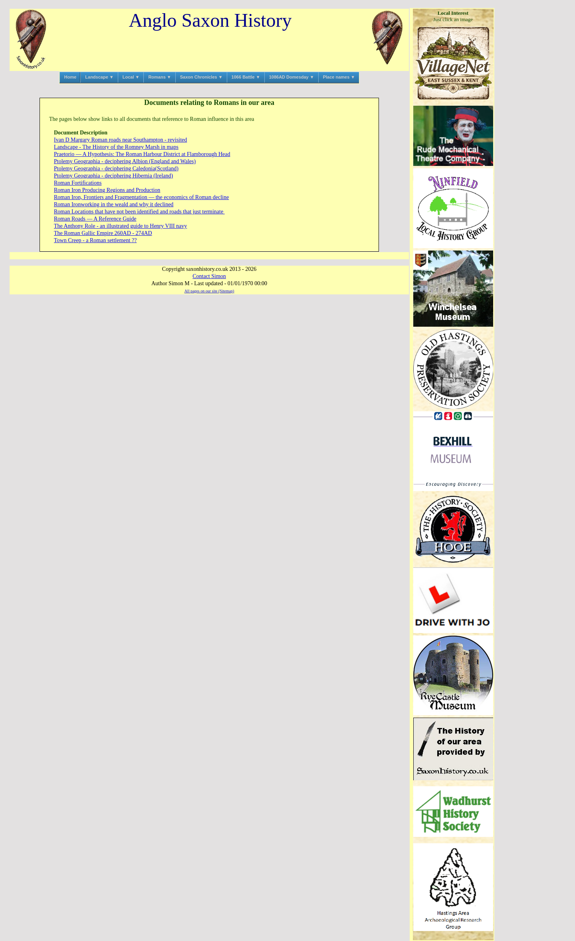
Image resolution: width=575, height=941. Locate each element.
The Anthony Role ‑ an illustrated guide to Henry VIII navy (120, 226)
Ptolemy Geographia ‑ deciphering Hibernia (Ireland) (113, 176)
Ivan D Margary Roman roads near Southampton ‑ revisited (120, 140)
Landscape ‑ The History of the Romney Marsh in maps (116, 147)
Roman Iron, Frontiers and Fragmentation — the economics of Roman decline (141, 197)
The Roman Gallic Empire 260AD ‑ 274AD (103, 233)
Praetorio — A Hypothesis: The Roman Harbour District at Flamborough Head (142, 154)
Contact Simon (209, 276)
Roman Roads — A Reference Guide (95, 219)
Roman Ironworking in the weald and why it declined (113, 204)
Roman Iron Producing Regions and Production (107, 190)
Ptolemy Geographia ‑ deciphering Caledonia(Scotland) (116, 169)
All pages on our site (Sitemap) (209, 291)
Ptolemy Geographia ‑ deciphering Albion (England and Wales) (125, 161)
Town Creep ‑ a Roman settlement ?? (95, 240)
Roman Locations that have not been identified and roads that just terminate (139, 212)
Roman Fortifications (77, 183)
